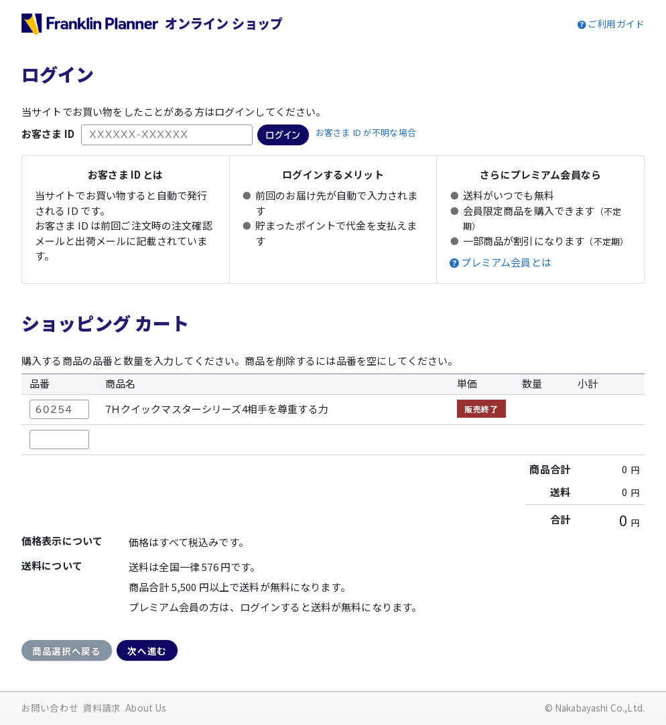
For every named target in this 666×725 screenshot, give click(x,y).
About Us (145, 707)
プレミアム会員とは (506, 262)
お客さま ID (47, 134)
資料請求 (102, 707)
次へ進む (147, 650)
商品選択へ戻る (66, 650)
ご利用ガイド (616, 23)
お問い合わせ (49, 707)
